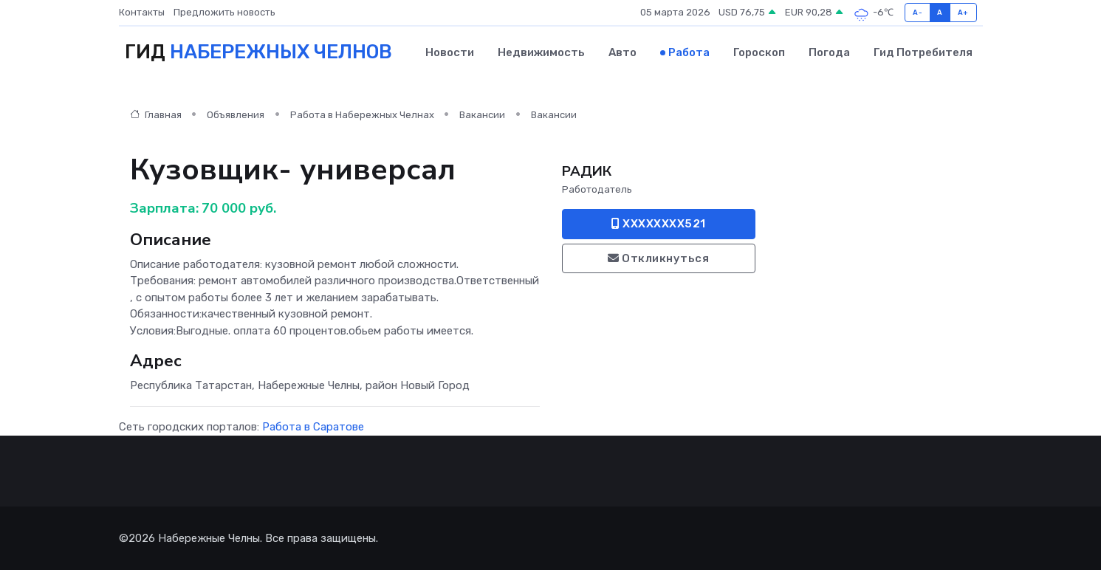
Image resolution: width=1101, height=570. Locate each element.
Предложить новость (224, 12)
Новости (449, 52)
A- (917, 12)
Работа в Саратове (313, 426)
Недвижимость (541, 52)
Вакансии (482, 114)
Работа (689, 52)
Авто (622, 52)
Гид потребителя (923, 52)
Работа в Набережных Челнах (362, 114)
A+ (963, 12)
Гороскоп (759, 52)
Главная (156, 114)
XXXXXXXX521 (658, 223)
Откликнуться (658, 258)
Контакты (142, 12)
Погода (829, 52)
